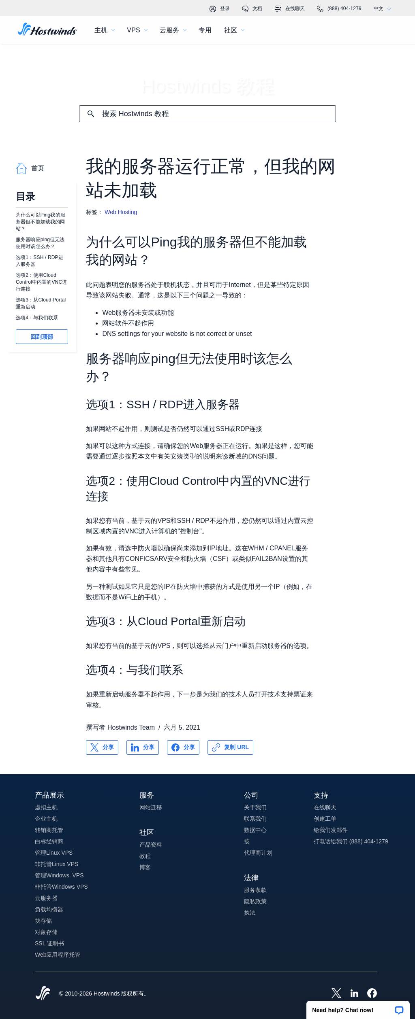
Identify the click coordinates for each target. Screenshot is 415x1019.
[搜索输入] (219, 114)
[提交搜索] (90, 114)
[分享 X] (102, 747)
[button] (358, 1007)
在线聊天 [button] (325, 807)
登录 (220, 9)
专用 (205, 30)
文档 (252, 9)
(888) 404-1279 (339, 9)
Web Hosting (121, 212)
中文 (384, 8)
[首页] (47, 30)
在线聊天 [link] (290, 9)
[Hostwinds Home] (43, 994)
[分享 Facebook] (183, 747)
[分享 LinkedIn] (142, 747)
